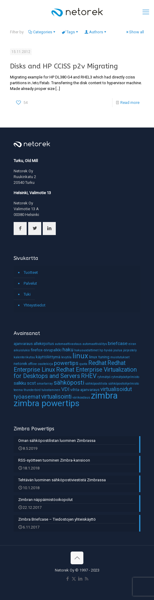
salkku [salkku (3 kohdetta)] (20, 383)
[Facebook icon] (67, 579)
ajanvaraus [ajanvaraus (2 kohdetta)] (23, 343)
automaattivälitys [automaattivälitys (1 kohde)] (94, 344)
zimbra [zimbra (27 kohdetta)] (104, 395)
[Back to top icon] (77, 558)
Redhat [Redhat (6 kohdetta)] (97, 363)
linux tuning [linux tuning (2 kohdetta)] (99, 356)
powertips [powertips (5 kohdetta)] (66, 363)
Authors (95, 32)
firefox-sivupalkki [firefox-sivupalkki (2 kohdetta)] (46, 349)
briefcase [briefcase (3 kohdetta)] (118, 343)
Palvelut (30, 283)
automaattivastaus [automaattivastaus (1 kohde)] (68, 344)
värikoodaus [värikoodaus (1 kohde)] (81, 397)
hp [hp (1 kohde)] (101, 350)
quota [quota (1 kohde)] (83, 364)
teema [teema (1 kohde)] (18, 390)
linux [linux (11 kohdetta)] (80, 356)
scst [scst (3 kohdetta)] (31, 383)
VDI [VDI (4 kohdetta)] (65, 389)
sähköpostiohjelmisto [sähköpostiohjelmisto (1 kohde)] (123, 384)
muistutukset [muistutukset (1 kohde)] (119, 357)
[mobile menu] (146, 12)
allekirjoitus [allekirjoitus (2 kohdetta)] (44, 343)
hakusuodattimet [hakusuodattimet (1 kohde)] (86, 350)
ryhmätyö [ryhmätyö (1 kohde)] (103, 377)
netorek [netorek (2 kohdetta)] (20, 363)
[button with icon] (20, 228)
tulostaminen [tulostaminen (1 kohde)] (51, 390)
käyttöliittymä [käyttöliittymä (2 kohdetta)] (48, 356)
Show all (134, 32)
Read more (129, 102)
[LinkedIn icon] (80, 579)
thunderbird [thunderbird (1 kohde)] (32, 390)
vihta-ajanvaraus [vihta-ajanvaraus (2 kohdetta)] (84, 389)
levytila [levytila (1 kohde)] (66, 357)
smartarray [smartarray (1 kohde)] (45, 384)
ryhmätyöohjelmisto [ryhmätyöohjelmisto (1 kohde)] (125, 377)
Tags (70, 32)
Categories (42, 32)
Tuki (27, 294)
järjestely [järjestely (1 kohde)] (130, 350)
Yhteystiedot (34, 305)
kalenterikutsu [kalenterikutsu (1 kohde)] (24, 357)
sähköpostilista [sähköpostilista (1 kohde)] (96, 384)
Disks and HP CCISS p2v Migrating (64, 66)
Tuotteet (31, 272)
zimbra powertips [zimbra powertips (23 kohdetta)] (46, 403)
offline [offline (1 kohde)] (32, 364)
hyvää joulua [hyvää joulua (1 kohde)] (113, 350)
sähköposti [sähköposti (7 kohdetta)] (69, 382)
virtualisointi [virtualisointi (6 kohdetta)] (56, 396)
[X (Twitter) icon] (74, 579)
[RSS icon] (86, 579)
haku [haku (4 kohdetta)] (67, 349)
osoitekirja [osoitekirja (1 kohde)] (45, 364)
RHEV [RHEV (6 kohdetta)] (88, 376)
